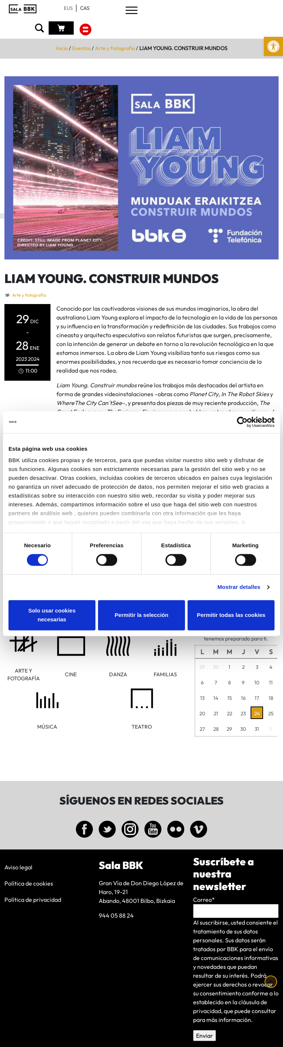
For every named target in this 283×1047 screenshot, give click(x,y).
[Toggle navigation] (131, 11)
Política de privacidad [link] (32, 899)
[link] (273, 46)
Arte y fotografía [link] (115, 48)
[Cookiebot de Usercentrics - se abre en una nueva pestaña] (242, 421)
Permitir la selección (141, 615)
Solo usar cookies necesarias (52, 614)
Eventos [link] (81, 48)
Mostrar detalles (239, 587)
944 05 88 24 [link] (116, 915)
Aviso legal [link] (18, 867)
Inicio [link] (62, 48)
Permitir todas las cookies (231, 615)
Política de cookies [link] (28, 883)
